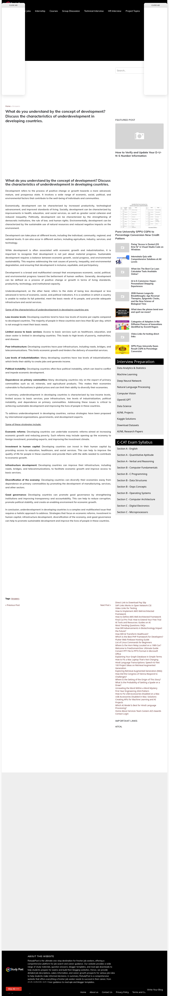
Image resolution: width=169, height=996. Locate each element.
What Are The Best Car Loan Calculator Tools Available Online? (145, 271)
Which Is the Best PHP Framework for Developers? (139, 636)
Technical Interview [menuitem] (94, 11)
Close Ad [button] (13, 5)
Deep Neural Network (129, 380)
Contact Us (107, 992)
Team (139, 711)
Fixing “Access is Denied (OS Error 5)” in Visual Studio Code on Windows (147, 247)
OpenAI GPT (124, 399)
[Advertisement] (84, 37)
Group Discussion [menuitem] (71, 11)
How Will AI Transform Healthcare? (131, 634)
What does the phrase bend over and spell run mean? (147, 310)
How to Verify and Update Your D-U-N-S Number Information (138, 154)
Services (132, 711)
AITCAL (118, 726)
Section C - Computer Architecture (136, 499)
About (124, 711)
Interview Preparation (135, 361)
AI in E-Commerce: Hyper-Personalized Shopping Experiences (143, 284)
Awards (157, 711)
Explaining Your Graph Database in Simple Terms (138, 656)
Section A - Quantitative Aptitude (135, 454)
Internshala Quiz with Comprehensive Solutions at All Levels (146, 259)
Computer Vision (126, 393)
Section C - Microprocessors (132, 512)
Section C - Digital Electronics (133, 505)
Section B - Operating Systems (134, 493)
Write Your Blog (155, 989)
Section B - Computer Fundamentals (137, 467)
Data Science (124, 406)
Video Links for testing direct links (145, 335)
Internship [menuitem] (40, 11)
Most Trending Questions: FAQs (130, 625)
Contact (119, 713)
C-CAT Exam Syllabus (134, 442)
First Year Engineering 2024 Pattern (132, 691)
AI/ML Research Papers (130, 431)
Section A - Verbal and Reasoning (135, 461)
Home (7, 106)
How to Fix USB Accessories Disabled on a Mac (137, 693)
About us (94, 992)
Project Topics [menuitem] (133, 11)
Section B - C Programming (132, 474)
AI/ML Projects (125, 412)
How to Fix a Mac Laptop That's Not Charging (136, 659)
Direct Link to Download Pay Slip (130, 602)
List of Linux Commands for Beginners (133, 642)
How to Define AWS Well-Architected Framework (138, 616)
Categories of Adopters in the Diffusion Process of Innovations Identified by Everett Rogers (146, 324)
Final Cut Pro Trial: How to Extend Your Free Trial (138, 619)
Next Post (105, 605)
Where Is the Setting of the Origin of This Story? (138, 679)
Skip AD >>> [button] (13, 988)
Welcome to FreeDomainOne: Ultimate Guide (136, 648)
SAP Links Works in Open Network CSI (133, 605)
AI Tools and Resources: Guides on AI (133, 622)
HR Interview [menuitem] (114, 11)
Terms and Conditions (142, 992)
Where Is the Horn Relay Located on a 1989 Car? (138, 645)
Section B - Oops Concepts (131, 486)
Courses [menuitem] (54, 11)
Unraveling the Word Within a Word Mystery (136, 688)
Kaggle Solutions (126, 418)
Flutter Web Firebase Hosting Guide (132, 639)
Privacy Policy (122, 992)
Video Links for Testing (126, 608)
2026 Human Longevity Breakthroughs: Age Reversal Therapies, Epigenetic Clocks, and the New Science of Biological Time (145, 298)
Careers (145, 711)
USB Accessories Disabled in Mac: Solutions (135, 696)
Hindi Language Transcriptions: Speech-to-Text (137, 662)
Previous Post (13, 605)
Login (126, 713)
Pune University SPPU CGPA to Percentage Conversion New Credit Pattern (137, 235)
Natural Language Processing (133, 387)
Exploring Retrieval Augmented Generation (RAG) (138, 671)
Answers (16, 106)
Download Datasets (128, 425)
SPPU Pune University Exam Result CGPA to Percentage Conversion (144, 349)
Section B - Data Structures (132, 480)
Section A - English (127, 448)
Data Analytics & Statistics (131, 368)
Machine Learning (127, 374)
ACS (151, 711)
